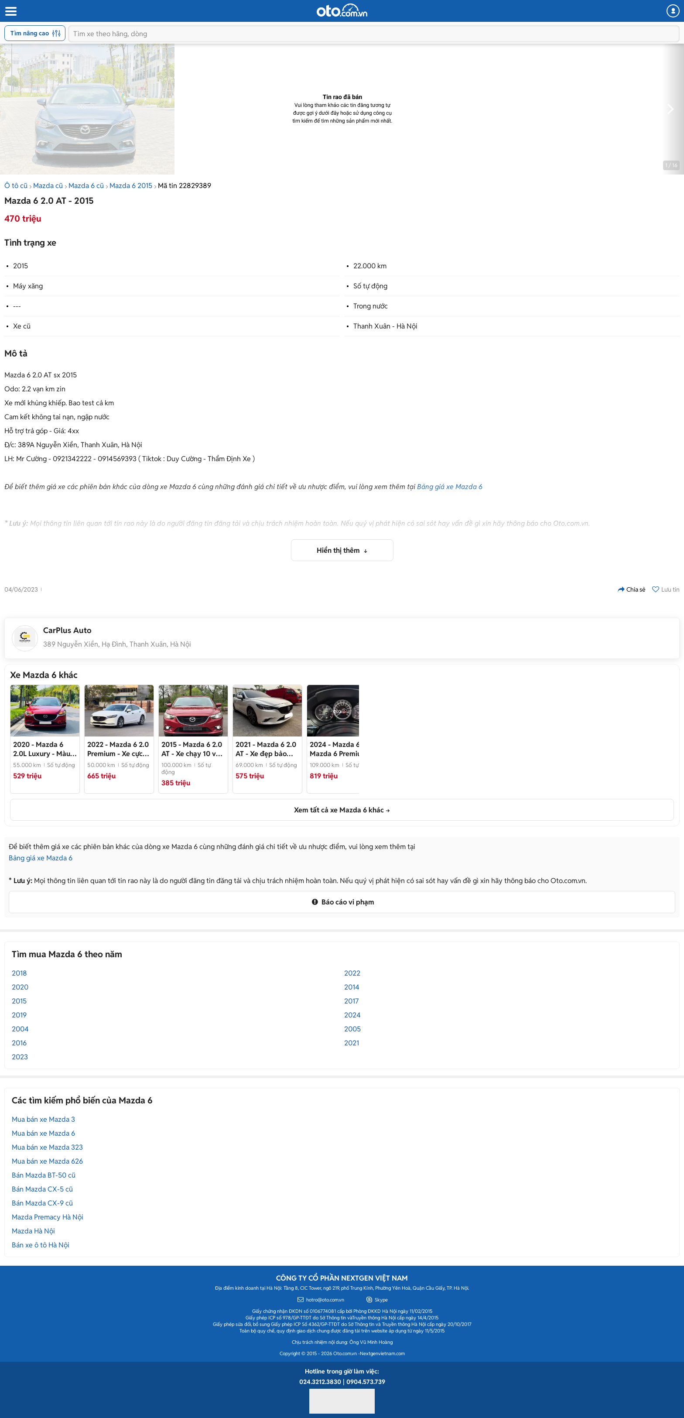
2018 (19, 973)
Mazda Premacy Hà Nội (47, 1217)
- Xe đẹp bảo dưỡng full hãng (266, 749)
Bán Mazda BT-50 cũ (43, 1175)
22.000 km (369, 266)
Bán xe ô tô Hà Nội (40, 1245)
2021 (351, 1043)
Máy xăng (28, 286)
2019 (19, 1015)
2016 (19, 1043)
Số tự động (370, 286)
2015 (20, 266)
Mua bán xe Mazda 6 (43, 1133)
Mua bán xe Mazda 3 (43, 1119)
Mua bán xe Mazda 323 (47, 1147)
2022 (352, 973)
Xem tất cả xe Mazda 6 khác (339, 810)
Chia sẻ (632, 589)
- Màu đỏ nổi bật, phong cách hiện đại (41, 749)
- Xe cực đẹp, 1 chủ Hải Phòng (118, 749)
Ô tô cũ (15, 185)
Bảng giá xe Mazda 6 (449, 486)
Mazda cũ (48, 185)
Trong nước (370, 306)
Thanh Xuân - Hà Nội (385, 326)
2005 (352, 1029)
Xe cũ (22, 326)
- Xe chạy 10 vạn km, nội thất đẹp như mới (192, 749)
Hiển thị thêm (339, 550)
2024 (352, 1015)
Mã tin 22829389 (184, 185)
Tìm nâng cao (35, 33)
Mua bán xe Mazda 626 (47, 1161)
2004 (20, 1029)
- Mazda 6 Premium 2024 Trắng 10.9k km (338, 749)
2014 (351, 987)
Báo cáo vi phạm (342, 902)
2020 (20, 987)
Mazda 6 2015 (130, 185)
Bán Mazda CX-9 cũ (42, 1203)
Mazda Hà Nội (33, 1231)
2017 (351, 1001)
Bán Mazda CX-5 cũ (42, 1189)
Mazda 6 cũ (86, 185)
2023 (20, 1057)
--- (17, 306)
